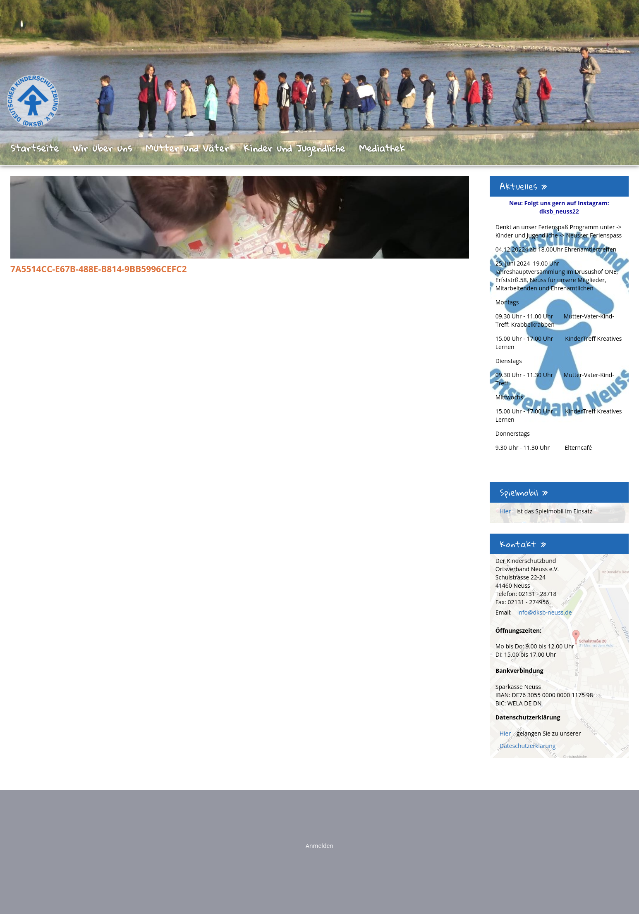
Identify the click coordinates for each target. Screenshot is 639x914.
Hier (506, 511)
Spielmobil (524, 492)
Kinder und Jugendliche (294, 148)
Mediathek (382, 148)
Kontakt (523, 544)
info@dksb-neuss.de (544, 612)
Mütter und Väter (187, 148)
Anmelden (319, 846)
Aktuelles (523, 186)
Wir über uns (102, 148)
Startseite (34, 148)
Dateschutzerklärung (528, 746)
